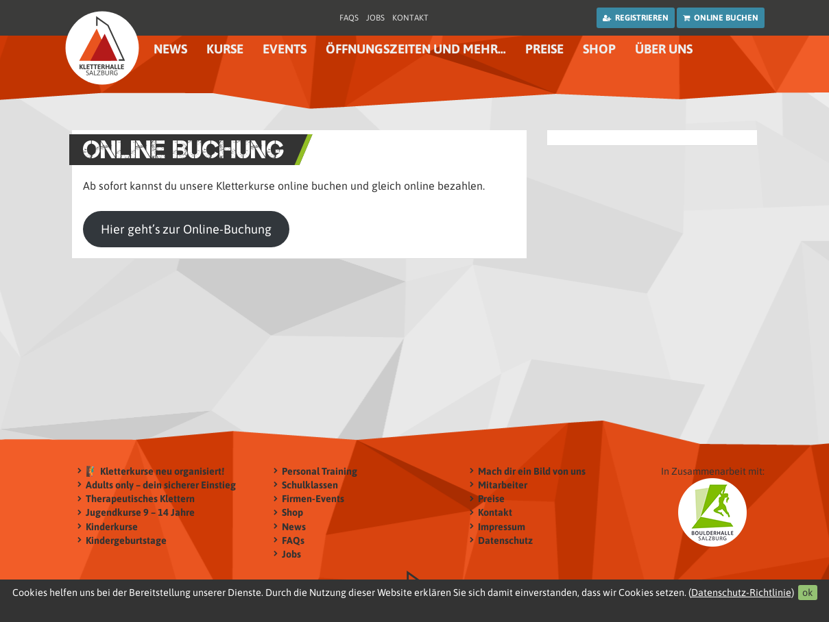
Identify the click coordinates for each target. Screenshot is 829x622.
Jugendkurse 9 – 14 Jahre (140, 513)
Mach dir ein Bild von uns (532, 471)
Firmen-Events (313, 499)
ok (807, 592)
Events (285, 49)
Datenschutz (505, 540)
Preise (544, 49)
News (170, 49)
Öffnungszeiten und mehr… (416, 49)
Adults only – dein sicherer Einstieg (161, 484)
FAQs (349, 18)
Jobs (375, 18)
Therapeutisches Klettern (140, 499)
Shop (599, 49)
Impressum (501, 526)
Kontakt (410, 18)
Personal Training (319, 471)
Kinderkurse (112, 526)
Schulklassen (310, 484)
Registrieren (636, 18)
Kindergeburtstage (126, 540)
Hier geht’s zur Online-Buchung (186, 229)
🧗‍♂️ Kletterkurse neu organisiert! (155, 471)
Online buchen (720, 18)
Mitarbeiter (502, 484)
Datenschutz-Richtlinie (741, 592)
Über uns (664, 49)
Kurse (224, 49)
